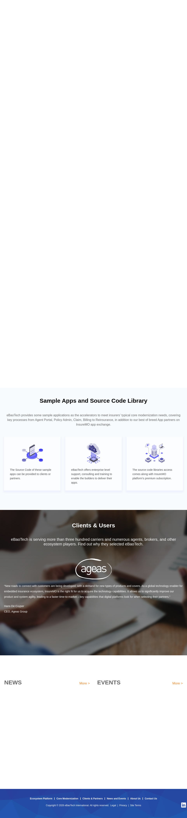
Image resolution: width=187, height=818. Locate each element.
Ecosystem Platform (41, 798)
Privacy (123, 805)
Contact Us (151, 798)
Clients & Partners (92, 798)
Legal (113, 805)
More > (84, 683)
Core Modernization (67, 798)
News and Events (116, 798)
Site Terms (135, 805)
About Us (135, 798)
